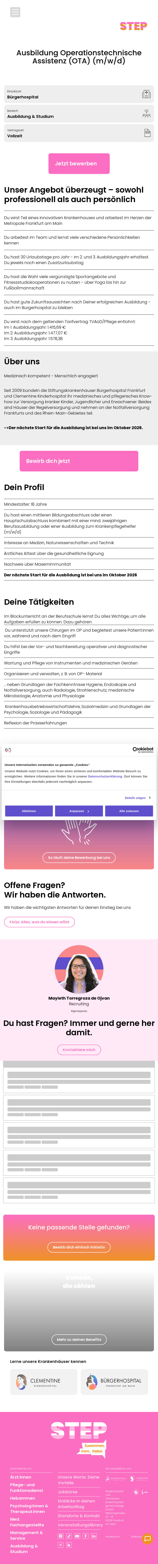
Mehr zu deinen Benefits (79, 1339)
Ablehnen (29, 811)
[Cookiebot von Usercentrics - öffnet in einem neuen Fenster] (135, 750)
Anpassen (79, 811)
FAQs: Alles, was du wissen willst (39, 921)
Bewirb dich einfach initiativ (79, 1247)
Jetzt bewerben (76, 163)
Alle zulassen (129, 811)
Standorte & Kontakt (79, 1516)
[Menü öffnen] (15, 12)
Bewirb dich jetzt (48, 461)
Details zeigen (135, 797)
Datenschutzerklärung (105, 776)
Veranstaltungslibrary (80, 1525)
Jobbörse (67, 1492)
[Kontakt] (147, 1539)
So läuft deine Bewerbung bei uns (79, 857)
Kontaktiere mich (79, 1049)
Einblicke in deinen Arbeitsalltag (76, 1504)
